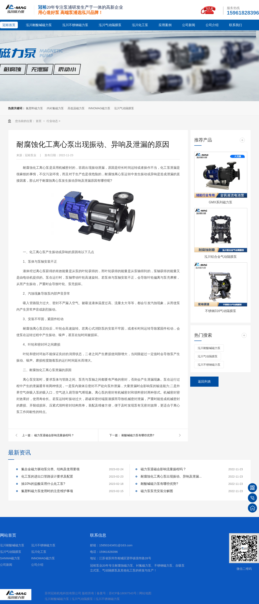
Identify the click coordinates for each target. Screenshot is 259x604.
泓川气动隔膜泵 (110, 25)
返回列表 (204, 381)
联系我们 (235, 25)
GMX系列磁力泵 (220, 202)
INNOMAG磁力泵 (99, 108)
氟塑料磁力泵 (34, 108)
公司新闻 (188, 25)
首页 (39, 121)
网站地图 (145, 593)
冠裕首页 (8, 25)
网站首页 (8, 535)
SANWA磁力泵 (10, 558)
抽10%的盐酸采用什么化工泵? (43, 483)
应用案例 (165, 25)
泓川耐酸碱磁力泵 (39, 25)
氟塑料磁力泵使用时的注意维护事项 (47, 491)
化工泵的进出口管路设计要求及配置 (47, 476)
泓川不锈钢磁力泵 (75, 25)
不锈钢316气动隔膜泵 (220, 311)
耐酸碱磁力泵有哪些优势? (137, 435)
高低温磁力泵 (76, 108)
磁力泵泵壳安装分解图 (157, 491)
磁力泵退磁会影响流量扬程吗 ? (53, 435)
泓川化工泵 (140, 25)
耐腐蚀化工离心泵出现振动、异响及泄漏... (171, 476)
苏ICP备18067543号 (123, 593)
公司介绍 (212, 25)
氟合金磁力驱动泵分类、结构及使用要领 (50, 469)
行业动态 (52, 121)
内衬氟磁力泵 (55, 108)
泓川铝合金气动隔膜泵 (220, 256)
